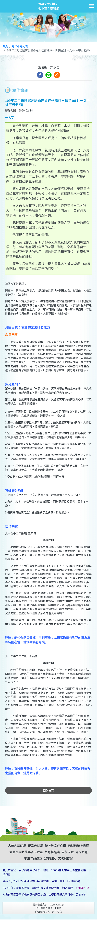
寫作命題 (81, 852)
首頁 (5, 46)
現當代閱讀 (35, 845)
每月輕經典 (52, 852)
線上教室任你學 (55, 845)
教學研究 (50, 858)
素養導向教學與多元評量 (26, 852)
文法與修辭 (65, 858)
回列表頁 (48, 790)
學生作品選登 (33, 858)
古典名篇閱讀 (17, 845)
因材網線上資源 (78, 845)
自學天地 (68, 852)
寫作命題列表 (20, 46)
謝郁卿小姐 (82, 888)
